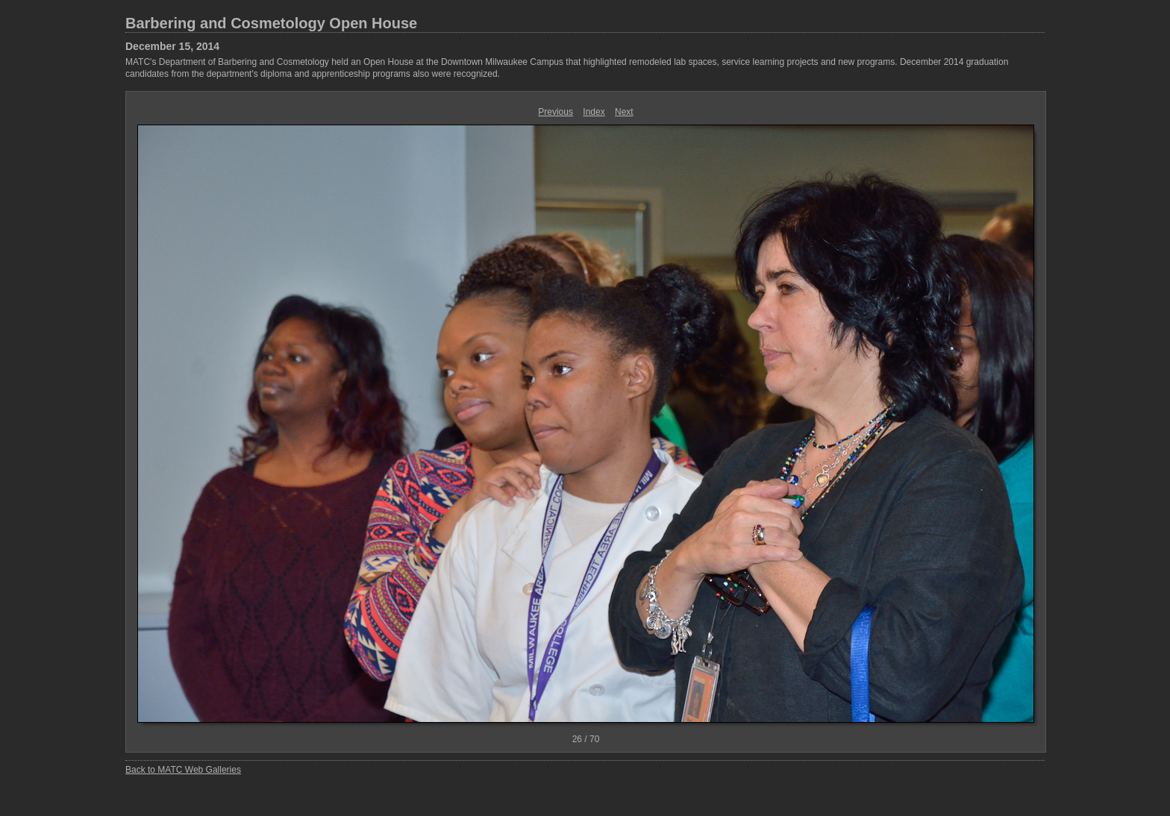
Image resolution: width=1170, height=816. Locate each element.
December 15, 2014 (172, 46)
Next (624, 112)
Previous (555, 112)
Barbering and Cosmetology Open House (271, 23)
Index (593, 112)
